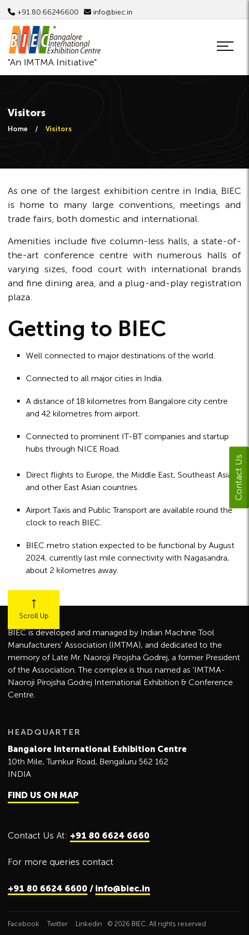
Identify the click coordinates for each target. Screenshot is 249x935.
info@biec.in (108, 12)
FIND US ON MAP (43, 795)
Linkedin (89, 924)
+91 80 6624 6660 (110, 835)
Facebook (23, 924)
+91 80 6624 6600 (47, 888)
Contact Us (238, 477)
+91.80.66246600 (43, 12)
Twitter (57, 924)
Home (17, 129)
